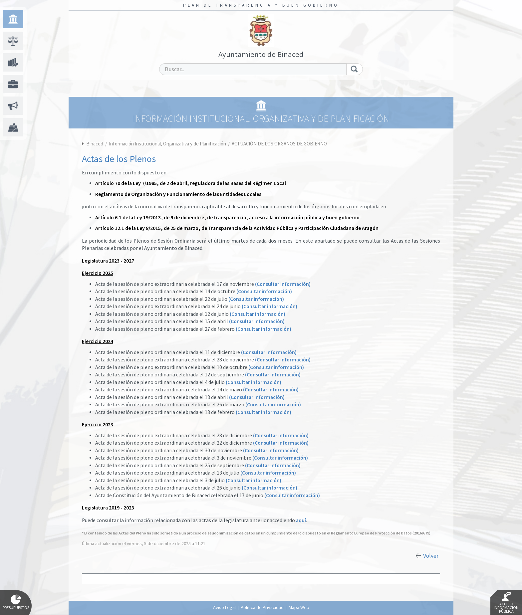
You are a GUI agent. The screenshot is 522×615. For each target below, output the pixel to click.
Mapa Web (299, 607)
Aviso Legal (224, 607)
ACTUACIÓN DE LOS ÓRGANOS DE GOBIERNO (279, 143)
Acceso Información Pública (506, 603)
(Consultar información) (283, 284)
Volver (430, 555)
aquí (301, 520)
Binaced (94, 143)
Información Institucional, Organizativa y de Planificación (168, 143)
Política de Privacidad (262, 607)
